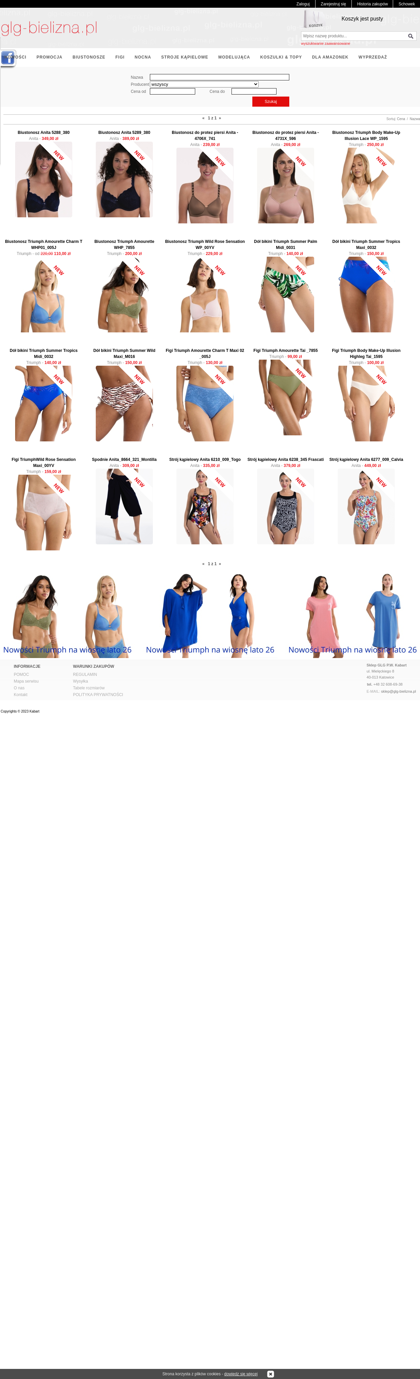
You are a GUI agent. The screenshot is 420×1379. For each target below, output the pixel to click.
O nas (19, 688)
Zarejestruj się (333, 4)
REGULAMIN (85, 674)
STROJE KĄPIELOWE (184, 57)
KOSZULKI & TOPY (281, 57)
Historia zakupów (372, 4)
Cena (401, 119)
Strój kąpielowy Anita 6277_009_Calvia (366, 459)
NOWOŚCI (15, 57)
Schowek (406, 4)
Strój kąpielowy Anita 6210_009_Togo (205, 459)
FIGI (119, 57)
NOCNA (143, 57)
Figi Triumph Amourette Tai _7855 (285, 350)
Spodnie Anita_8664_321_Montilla (124, 459)
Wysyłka (80, 681)
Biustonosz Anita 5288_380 (44, 132)
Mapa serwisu (26, 681)
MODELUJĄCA (234, 57)
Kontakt (21, 694)
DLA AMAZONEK (330, 57)
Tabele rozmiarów (88, 688)
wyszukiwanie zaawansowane (325, 43)
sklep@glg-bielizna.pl (398, 691)
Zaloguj (302, 4)
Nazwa (415, 119)
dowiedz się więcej (240, 1374)
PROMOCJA (49, 57)
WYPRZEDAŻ (373, 57)
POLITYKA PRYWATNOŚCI (98, 694)
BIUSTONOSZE (89, 57)
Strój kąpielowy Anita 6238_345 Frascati (286, 459)
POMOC (21, 674)
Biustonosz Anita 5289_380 (124, 132)
